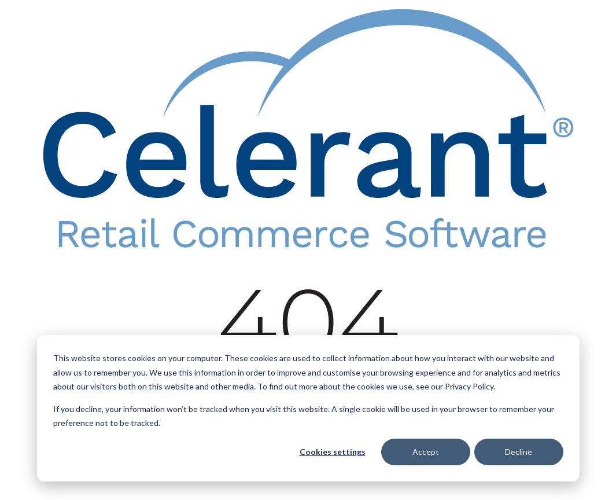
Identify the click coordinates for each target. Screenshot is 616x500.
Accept (425, 452)
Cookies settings (333, 452)
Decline (518, 452)
